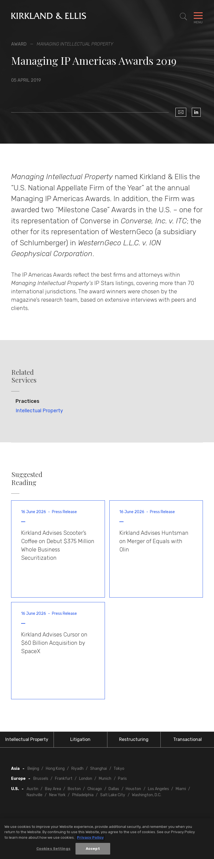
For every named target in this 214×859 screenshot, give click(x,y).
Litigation (80, 739)
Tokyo (119, 768)
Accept (93, 848)
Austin (32, 788)
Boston (74, 788)
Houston (133, 788)
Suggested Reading (26, 478)
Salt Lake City (112, 795)
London (85, 778)
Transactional (187, 739)
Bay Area (53, 788)
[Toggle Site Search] (183, 17)
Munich (105, 778)
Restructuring (133, 739)
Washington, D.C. (146, 795)
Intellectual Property (39, 411)
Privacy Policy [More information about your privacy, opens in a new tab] (90, 837)
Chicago (94, 788)
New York (57, 795)
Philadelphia (83, 795)
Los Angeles (158, 788)
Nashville (34, 795)
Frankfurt (63, 778)
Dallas (114, 788)
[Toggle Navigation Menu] (198, 17)
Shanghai (98, 768)
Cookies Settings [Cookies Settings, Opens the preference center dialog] (53, 848)
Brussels (40, 778)
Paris (122, 778)
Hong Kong (55, 768)
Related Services (23, 376)
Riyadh (77, 768)
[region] (107, 838)
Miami (181, 788)
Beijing (33, 768)
